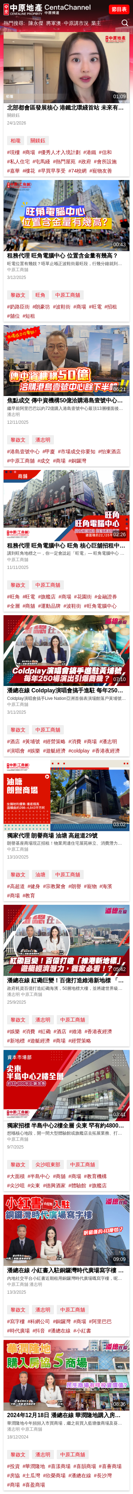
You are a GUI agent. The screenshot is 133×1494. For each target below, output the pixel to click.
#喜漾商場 (59, 1466)
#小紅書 (82, 1331)
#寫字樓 (16, 1321)
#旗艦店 (47, 597)
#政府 (84, 161)
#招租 (110, 307)
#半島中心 (39, 1176)
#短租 (29, 316)
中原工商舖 (67, 295)
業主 (96, 23)
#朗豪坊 (41, 307)
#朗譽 (74, 886)
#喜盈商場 (34, 1485)
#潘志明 (108, 741)
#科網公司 (39, 1321)
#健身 (34, 886)
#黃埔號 (31, 741)
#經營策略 (54, 741)
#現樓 (13, 152)
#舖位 (13, 316)
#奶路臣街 (18, 307)
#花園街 (83, 597)
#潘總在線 (59, 1331)
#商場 (29, 152)
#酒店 (13, 741)
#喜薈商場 (110, 1466)
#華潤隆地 (34, 1466)
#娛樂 (34, 751)
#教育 (29, 895)
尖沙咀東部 (47, 1164)
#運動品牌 (49, 606)
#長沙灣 (103, 1475)
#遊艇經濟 (54, 751)
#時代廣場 (18, 1331)
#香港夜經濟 (106, 751)
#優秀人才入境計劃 (59, 152)
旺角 (40, 295)
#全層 (13, 606)
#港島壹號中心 (23, 451)
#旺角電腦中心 (100, 606)
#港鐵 (89, 152)
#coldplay (78, 751)
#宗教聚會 (54, 886)
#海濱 (105, 886)
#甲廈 (49, 451)
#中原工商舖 (21, 461)
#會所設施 (105, 161)
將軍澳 (53, 23)
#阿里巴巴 (100, 1321)
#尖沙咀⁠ (16, 1185)
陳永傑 (35, 23)
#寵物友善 (100, 171)
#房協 (13, 1475)
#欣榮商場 (54, 1475)
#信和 (105, 152)
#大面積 (16, 1176)
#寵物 (90, 886)
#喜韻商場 (84, 1466)
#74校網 (77, 171)
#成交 (44, 461)
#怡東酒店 (109, 451)
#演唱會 (16, 751)
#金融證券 (105, 597)
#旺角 (13, 597)
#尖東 (34, 1185)
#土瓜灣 (31, 1475)
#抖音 (39, 1331)
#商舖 (29, 606)
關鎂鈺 (38, 140)
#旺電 (95, 307)
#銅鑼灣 (77, 461)
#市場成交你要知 (76, 451)
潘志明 (42, 440)
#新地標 (16, 1041)
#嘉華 (13, 171)
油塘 (40, 874)
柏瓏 (16, 140)
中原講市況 (76, 23)
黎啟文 (18, 295)
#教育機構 (95, 1176)
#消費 (74, 741)
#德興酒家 (54, 1185)
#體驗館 (77, 1185)
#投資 (13, 1466)
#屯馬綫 (41, 161)
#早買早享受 (52, 171)
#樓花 (29, 171)
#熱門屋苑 (64, 161)
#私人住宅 (18, 161)
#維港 (75, 1031)
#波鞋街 (62, 307)
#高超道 (16, 886)
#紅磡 (44, 1031)
